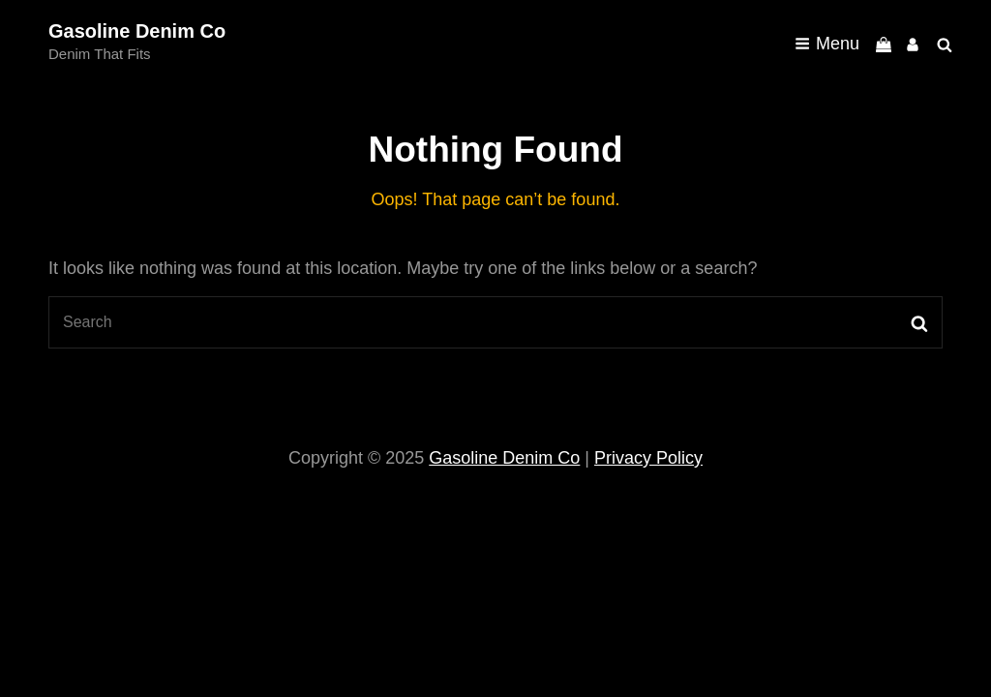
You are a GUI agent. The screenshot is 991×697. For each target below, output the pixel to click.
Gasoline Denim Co (136, 31)
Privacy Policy (648, 458)
